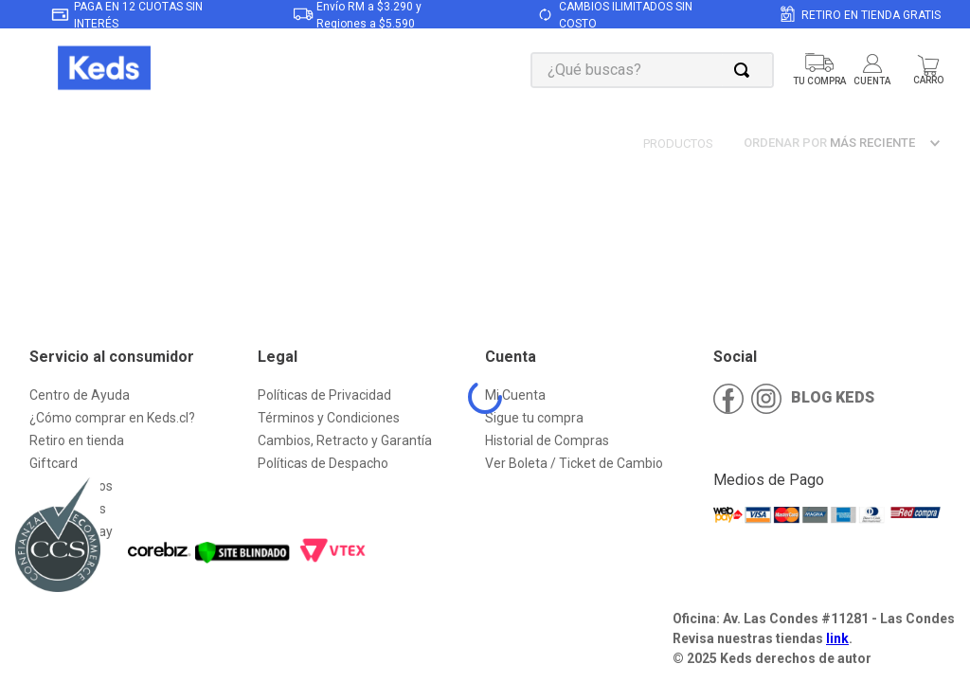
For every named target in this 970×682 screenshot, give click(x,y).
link (837, 638)
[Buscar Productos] (745, 70)
